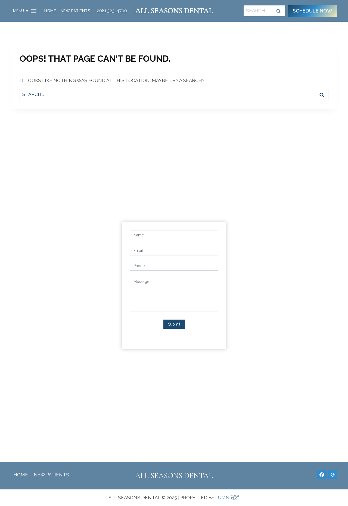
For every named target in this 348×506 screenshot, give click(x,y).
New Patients (75, 11)
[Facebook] (322, 474)
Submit (174, 324)
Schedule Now (312, 11)
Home (50, 11)
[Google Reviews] (332, 474)
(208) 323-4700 (111, 10)
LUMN (227, 497)
